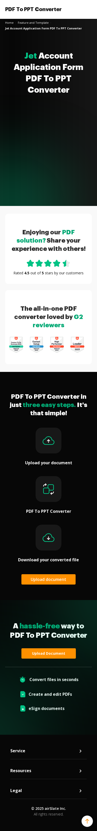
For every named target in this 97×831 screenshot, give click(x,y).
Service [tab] (46, 751)
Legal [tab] (46, 791)
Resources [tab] (46, 771)
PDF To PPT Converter (33, 9)
